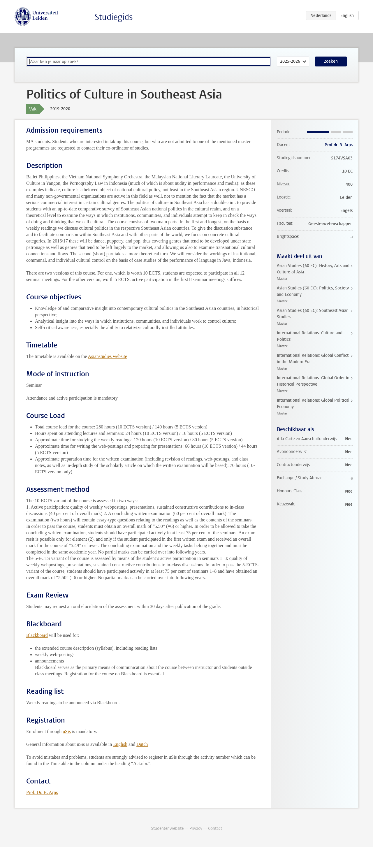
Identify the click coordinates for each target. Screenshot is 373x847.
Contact (215, 828)
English (120, 744)
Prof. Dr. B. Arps (42, 792)
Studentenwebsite (167, 828)
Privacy (195, 828)
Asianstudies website (107, 356)
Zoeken (331, 61)
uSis (67, 731)
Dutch (142, 744)
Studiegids (114, 17)
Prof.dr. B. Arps (339, 145)
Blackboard (37, 635)
